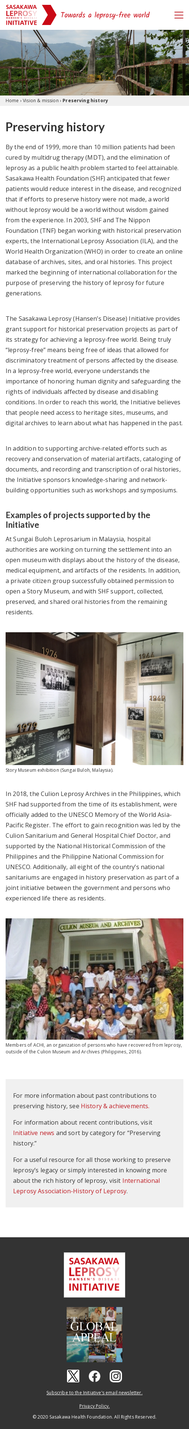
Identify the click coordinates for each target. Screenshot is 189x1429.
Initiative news (33, 1133)
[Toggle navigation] (178, 15)
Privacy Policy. (94, 1406)
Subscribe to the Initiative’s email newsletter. (94, 1392)
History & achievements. (115, 1106)
